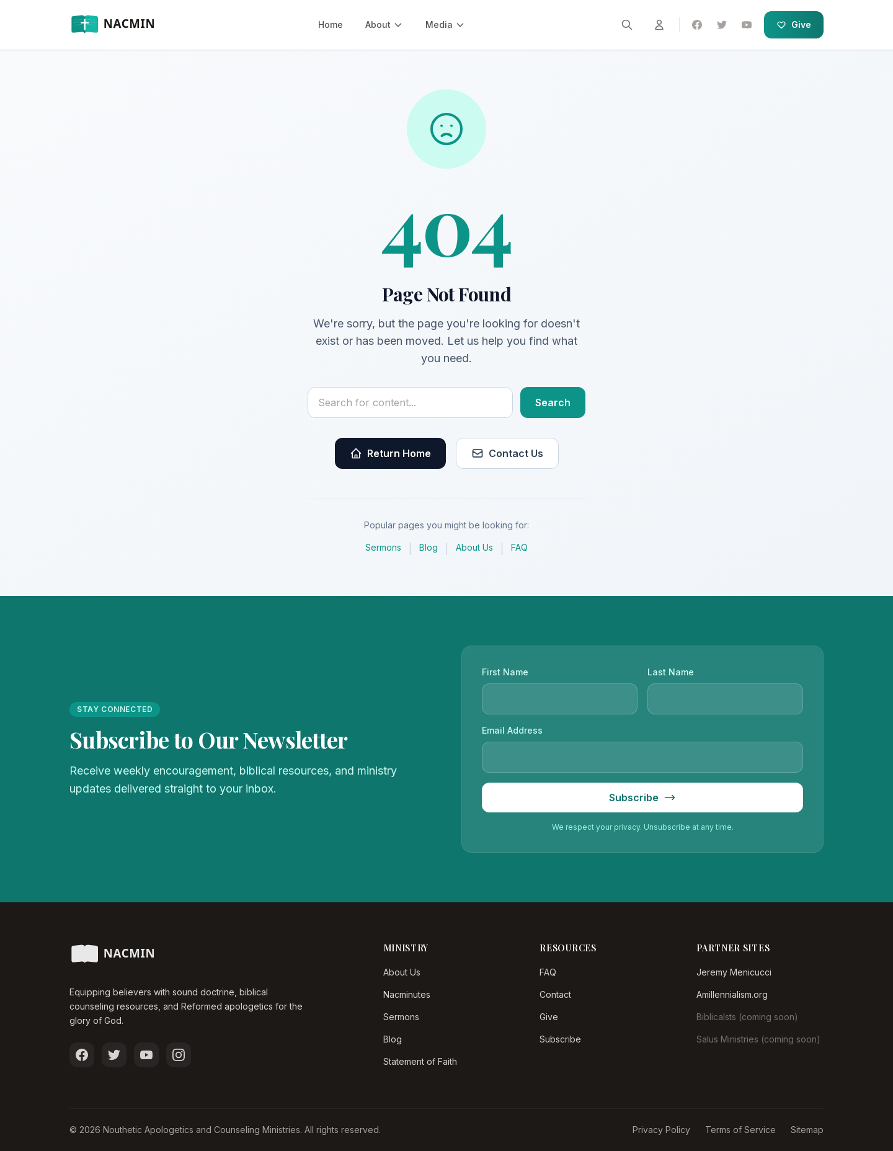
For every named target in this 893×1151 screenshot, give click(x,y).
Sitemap (807, 1129)
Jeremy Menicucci (733, 972)
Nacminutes (406, 994)
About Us (474, 547)
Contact (555, 994)
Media (445, 24)
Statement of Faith (420, 1061)
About (384, 24)
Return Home (390, 453)
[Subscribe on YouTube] (146, 1054)
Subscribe (560, 1039)
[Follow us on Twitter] (114, 1054)
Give (793, 24)
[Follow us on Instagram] (178, 1054)
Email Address (512, 730)
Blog (428, 547)
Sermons (383, 547)
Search (553, 402)
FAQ (519, 547)
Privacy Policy (661, 1129)
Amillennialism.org (732, 994)
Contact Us (507, 453)
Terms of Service (740, 1129)
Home (330, 24)
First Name (505, 672)
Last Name (670, 672)
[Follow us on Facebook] (81, 1054)
